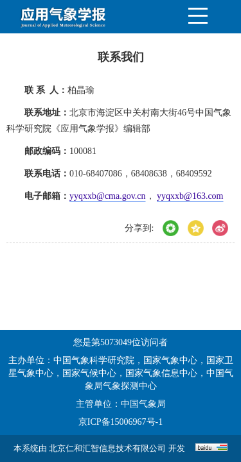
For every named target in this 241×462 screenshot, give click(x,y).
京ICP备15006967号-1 (120, 422)
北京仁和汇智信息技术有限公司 (107, 448)
